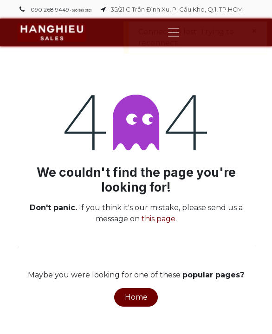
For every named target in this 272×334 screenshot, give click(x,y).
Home (136, 297)
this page (158, 218)
